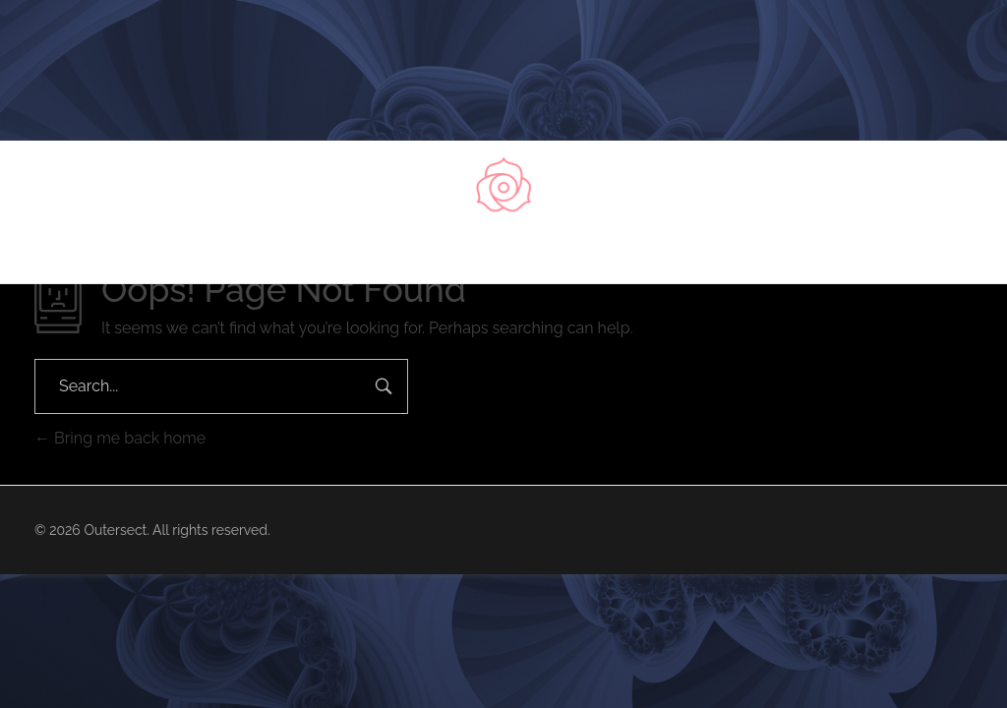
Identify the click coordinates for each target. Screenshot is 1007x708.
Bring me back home (120, 438)
